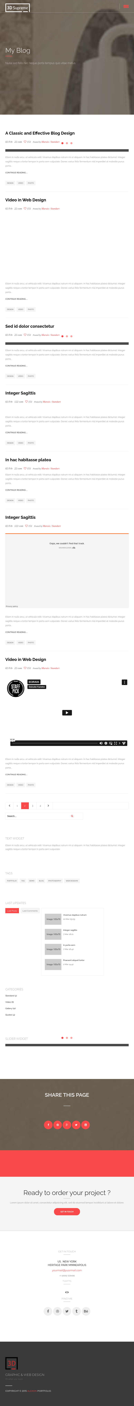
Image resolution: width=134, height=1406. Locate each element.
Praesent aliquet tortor (74, 960)
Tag (23, 881)
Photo (31, 183)
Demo (31, 881)
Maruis (45, 141)
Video (20, 183)
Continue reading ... (16, 172)
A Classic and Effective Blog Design (40, 133)
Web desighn (72, 881)
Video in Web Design (25, 199)
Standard (9, 995)
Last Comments (30, 911)
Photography (54, 881)
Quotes (8, 1015)
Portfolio (12, 881)
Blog (41, 881)
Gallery (8, 1008)
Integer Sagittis (20, 393)
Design (10, 183)
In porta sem (69, 945)
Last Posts (12, 911)
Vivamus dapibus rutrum (75, 915)
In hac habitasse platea (28, 459)
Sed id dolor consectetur (29, 326)
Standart (55, 208)
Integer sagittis (70, 930)
